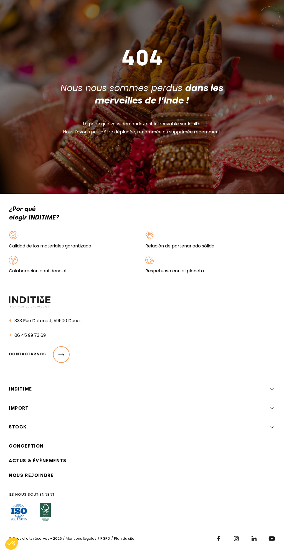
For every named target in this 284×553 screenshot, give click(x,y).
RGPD (105, 538)
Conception (26, 446)
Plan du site (124, 538)
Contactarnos (39, 354)
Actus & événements (38, 460)
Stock (18, 427)
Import (19, 408)
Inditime (20, 389)
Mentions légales (81, 538)
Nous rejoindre (31, 475)
